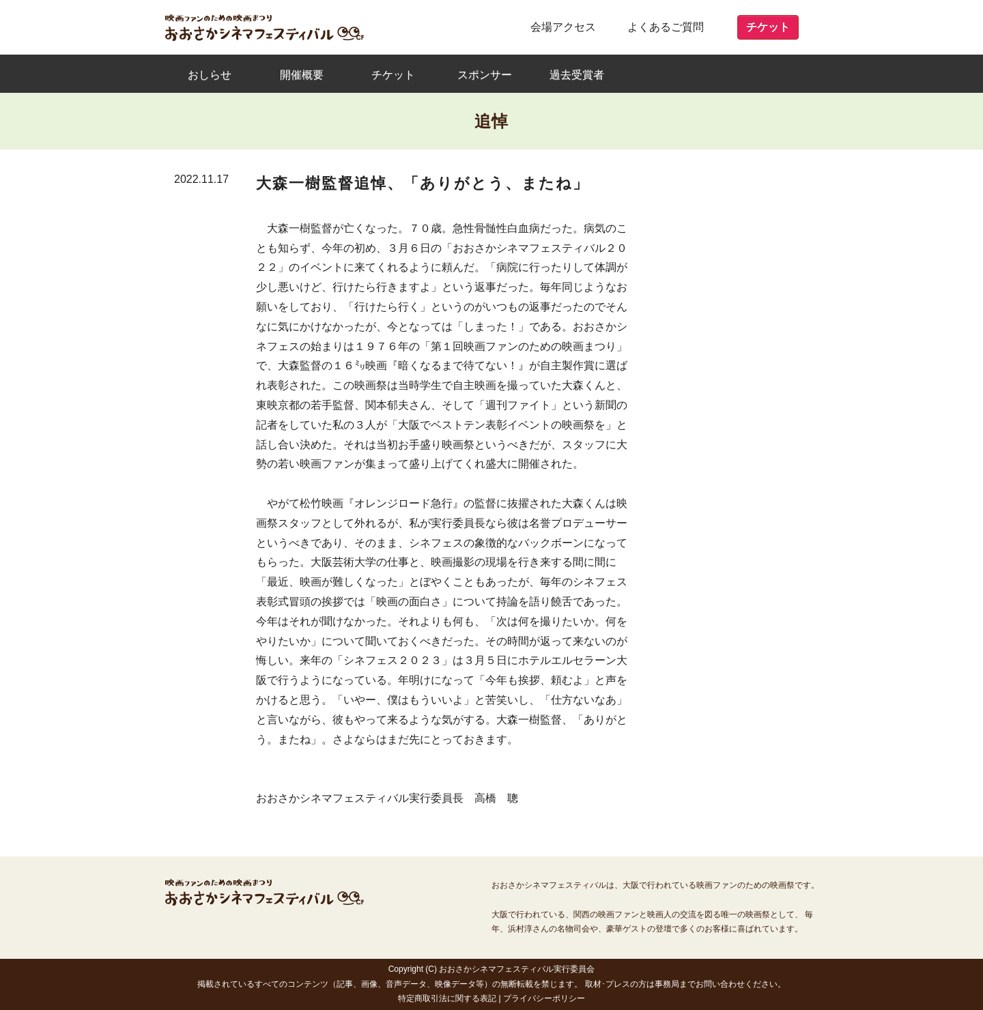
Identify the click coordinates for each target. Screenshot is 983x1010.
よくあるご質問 (665, 27)
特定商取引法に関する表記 (447, 998)
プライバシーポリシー (544, 998)
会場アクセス (563, 27)
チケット (768, 27)
